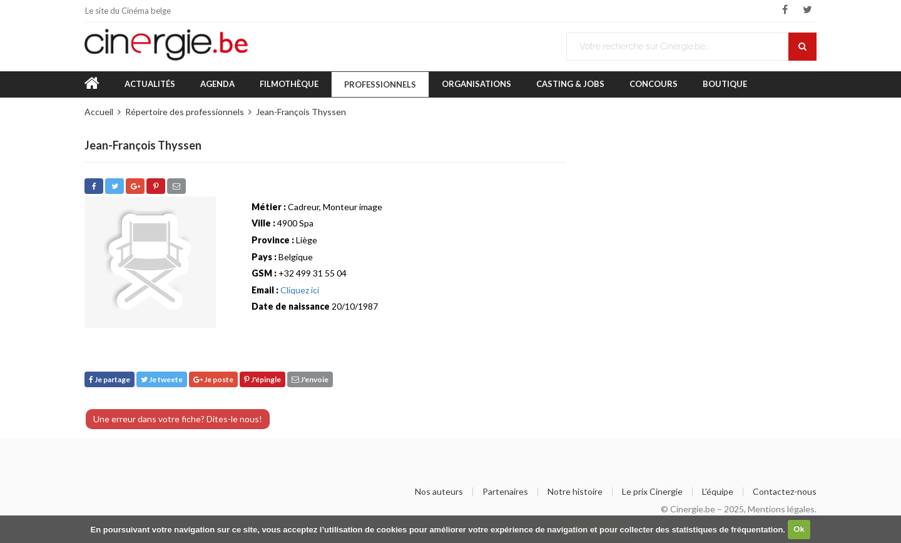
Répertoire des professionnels (184, 111)
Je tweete (162, 379)
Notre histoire (575, 491)
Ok (798, 529)
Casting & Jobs (570, 84)
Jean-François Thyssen (301, 111)
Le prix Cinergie (652, 491)
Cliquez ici (299, 290)
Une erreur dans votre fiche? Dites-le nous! (177, 419)
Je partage (109, 379)
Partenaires (505, 491)
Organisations (476, 84)
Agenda (217, 84)
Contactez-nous (785, 491)
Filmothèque (289, 84)
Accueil (98, 111)
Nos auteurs (439, 491)
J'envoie (310, 379)
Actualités (150, 84)
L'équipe (717, 491)
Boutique (725, 84)
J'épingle (262, 379)
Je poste (213, 379)
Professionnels (380, 84)
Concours (653, 84)
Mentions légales (781, 509)
